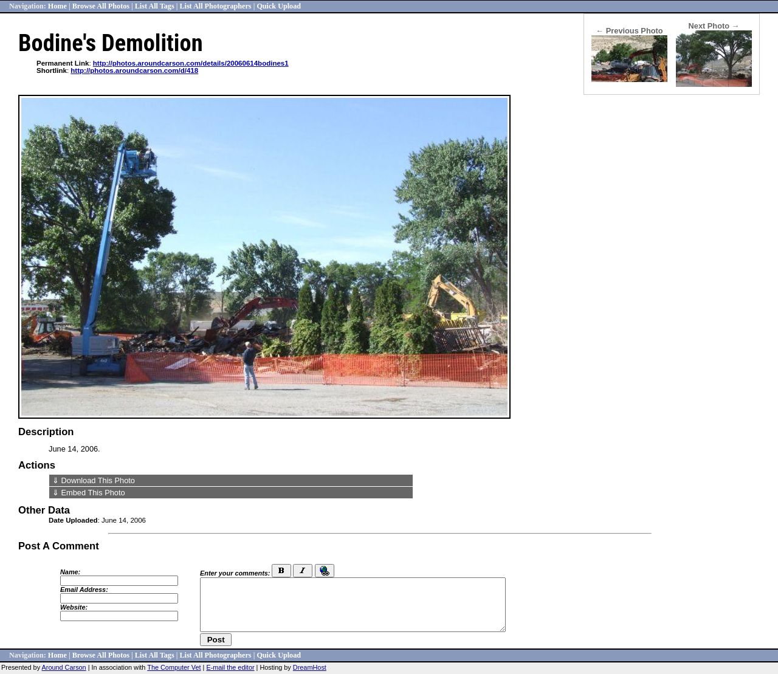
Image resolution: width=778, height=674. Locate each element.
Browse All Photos (100, 6)
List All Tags (154, 6)
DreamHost (309, 667)
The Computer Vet (174, 667)
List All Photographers (215, 6)
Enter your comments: (235, 573)
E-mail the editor (230, 667)
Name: (70, 572)
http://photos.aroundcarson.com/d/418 (134, 70)
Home (57, 6)
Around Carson (64, 667)
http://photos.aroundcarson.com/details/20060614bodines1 (191, 63)
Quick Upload (278, 6)
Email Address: (84, 589)
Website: (74, 607)
